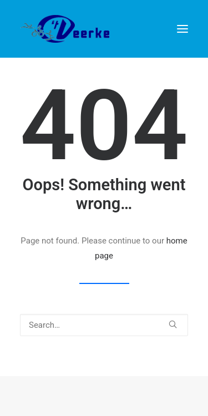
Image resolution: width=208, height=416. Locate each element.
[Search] (104, 325)
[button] (172, 324)
